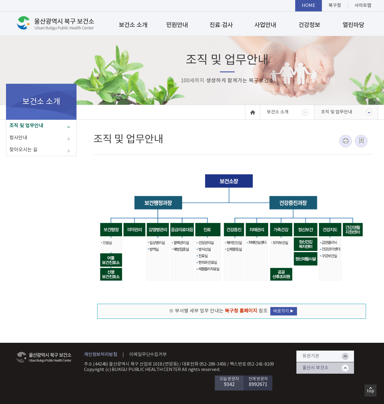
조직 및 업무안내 (26, 125)
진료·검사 (221, 25)
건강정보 (309, 25)
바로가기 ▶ (283, 311)
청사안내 (18, 137)
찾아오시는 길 (23, 149)
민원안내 (177, 25)
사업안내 (265, 25)
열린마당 (353, 25)
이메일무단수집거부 (147, 354)
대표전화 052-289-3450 (204, 364)
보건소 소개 (133, 25)
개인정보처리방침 (100, 354)
